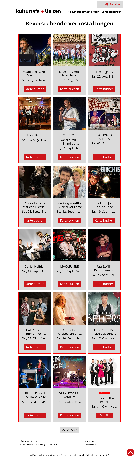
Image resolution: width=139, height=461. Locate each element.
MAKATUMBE (69, 266)
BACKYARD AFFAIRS (104, 136)
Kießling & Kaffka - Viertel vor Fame (69, 205)
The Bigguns (104, 72)
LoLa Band (34, 135)
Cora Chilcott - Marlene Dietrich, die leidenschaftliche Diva (35, 205)
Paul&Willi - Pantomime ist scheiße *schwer (104, 268)
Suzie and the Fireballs (104, 400)
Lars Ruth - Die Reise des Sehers (104, 331)
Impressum (90, 441)
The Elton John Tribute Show (104, 205)
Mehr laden (69, 430)
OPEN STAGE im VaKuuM (69, 395)
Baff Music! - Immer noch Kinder (34, 331)
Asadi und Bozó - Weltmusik (35, 73)
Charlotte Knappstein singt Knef (69, 331)
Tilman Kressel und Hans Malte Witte (35, 395)
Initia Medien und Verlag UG (96, 455)
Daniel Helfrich (34, 266)
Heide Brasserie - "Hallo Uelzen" (69, 73)
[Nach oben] (130, 452)
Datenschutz (90, 444)
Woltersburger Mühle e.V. (45, 444)
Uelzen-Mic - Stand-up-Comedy (69, 141)
